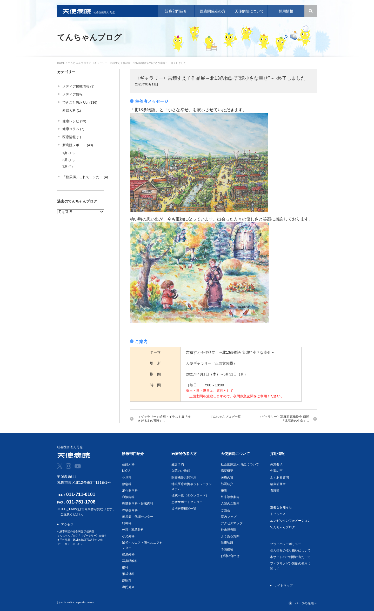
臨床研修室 (278, 484)
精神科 (126, 523)
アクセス (67, 524)
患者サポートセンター (187, 502)
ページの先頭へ (306, 603)
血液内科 (128, 497)
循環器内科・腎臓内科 (137, 503)
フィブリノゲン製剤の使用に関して (290, 566)
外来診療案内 (230, 497)
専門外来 (128, 587)
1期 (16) (68, 153)
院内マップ (228, 517)
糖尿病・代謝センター (137, 517)
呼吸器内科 (130, 510)
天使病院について (235, 454)
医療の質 (227, 477)
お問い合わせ (230, 556)
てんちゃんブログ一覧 (225, 417)
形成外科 (128, 574)
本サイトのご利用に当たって (290, 557)
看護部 (274, 490)
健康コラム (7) (73, 129)
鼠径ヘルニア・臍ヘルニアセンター (142, 545)
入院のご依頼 (180, 471)
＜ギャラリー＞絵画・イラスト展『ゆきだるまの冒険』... (164, 418)
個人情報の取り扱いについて (290, 550)
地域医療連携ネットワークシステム (191, 486)
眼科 (125, 567)
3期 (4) (67, 166)
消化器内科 (130, 490)
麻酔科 (126, 580)
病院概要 (227, 471)
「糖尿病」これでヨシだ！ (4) (85, 177)
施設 (224, 490)
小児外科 (128, 536)
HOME (61, 63)
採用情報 (277, 454)
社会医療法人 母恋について (240, 464)
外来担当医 (228, 530)
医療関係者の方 (184, 454)
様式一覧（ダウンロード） (190, 495)
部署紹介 (227, 484)
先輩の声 (276, 471)
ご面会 (225, 510)
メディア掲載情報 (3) (78, 86)
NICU (126, 471)
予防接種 (227, 549)
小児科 (126, 477)
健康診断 (227, 543)
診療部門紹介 (133, 454)
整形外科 (128, 554)
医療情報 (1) (71, 137)
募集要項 (276, 464)
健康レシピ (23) (74, 121)
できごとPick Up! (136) (79, 102)
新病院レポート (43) (77, 145)
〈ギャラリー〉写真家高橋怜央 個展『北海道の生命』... (283, 418)
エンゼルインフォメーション (290, 520)
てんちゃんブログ (78, 63)
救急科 (126, 484)
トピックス (278, 514)
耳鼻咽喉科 (130, 561)
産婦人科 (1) (71, 110)
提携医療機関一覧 (183, 509)
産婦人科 (128, 464)
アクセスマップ (232, 523)
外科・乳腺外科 (133, 530)
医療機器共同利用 (183, 477)
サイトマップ (283, 585)
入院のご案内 (230, 503)
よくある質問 (230, 536)
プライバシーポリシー (285, 544)
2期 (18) (68, 160)
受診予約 (177, 464)
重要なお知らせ (281, 507)
